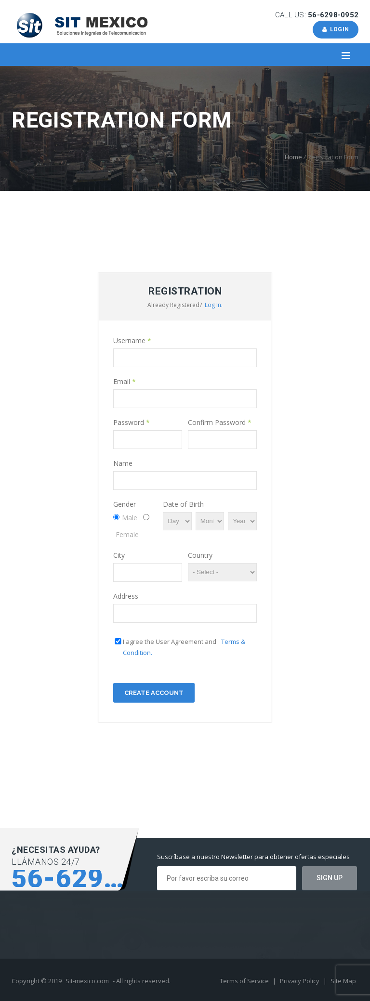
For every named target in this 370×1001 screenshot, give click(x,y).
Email (124, 381)
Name (122, 463)
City (119, 555)
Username (132, 340)
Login (335, 29)
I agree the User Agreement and (184, 647)
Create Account (154, 692)
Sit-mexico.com (87, 980)
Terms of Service (245, 980)
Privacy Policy (300, 980)
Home (293, 157)
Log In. (214, 305)
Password (131, 422)
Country (200, 555)
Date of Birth (183, 504)
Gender (124, 504)
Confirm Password (219, 422)
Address (125, 596)
